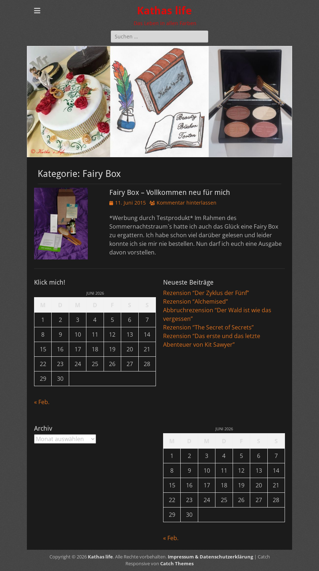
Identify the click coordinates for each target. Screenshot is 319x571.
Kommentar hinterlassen (186, 202)
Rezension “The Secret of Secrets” (208, 327)
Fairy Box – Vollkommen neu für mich (169, 192)
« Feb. (41, 402)
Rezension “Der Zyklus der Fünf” (206, 293)
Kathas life (164, 10)
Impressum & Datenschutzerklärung (210, 556)
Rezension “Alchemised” (195, 301)
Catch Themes (177, 563)
